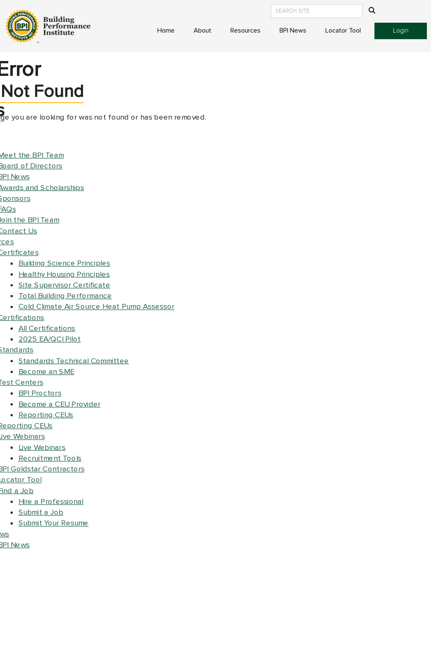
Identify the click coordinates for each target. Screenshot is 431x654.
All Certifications (47, 328)
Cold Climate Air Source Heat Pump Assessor (97, 307)
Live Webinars (42, 448)
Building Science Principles (65, 263)
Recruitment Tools (50, 458)
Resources (245, 30)
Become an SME (46, 372)
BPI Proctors (40, 393)
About (202, 30)
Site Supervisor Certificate (65, 285)
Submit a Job (41, 512)
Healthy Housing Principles (64, 274)
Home (166, 30)
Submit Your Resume (54, 523)
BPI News (292, 30)
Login (401, 31)
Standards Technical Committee (74, 361)
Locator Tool (343, 30)
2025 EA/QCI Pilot (50, 339)
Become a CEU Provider (60, 404)
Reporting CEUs (46, 415)
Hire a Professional (51, 502)
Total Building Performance (65, 296)
